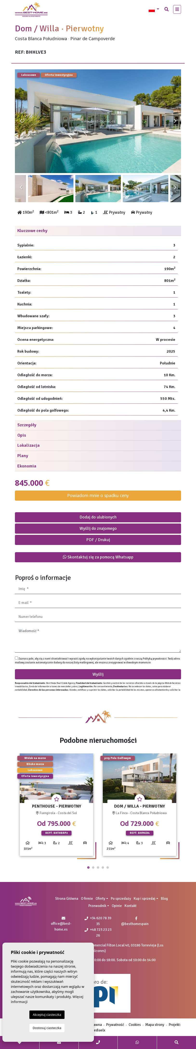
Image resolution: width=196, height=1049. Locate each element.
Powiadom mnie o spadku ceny (98, 495)
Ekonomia (26, 466)
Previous (21, 121)
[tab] (98, 231)
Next (175, 121)
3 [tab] (98, 867)
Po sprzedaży (121, 898)
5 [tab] (107, 867)
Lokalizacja (28, 445)
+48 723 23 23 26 (98, 932)
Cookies (135, 1025)
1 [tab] (88, 867)
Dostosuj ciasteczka (47, 1028)
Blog (164, 898)
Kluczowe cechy (32, 230)
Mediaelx (98, 1030)
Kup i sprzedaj (144, 898)
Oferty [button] (100, 898)
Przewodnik (97, 906)
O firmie (87, 898)
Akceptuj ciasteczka (47, 1014)
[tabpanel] (56, 806)
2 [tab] (93, 867)
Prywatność (115, 1025)
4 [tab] (103, 867)
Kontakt (130, 906)
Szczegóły (26, 424)
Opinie (117, 906)
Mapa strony (154, 1025)
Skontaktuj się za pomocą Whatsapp (98, 557)
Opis (21, 435)
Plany (22, 455)
